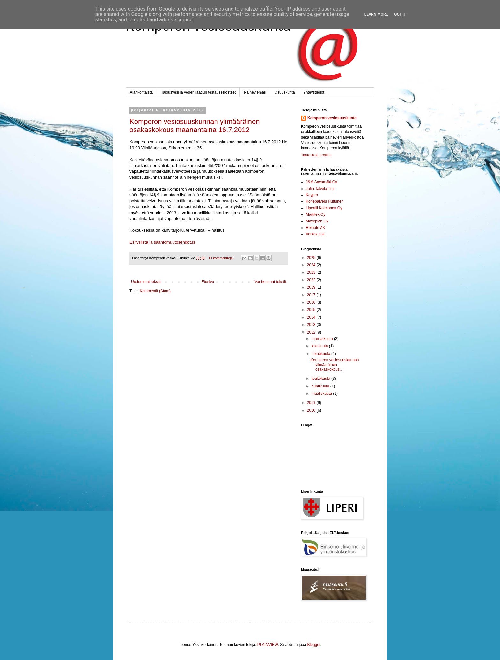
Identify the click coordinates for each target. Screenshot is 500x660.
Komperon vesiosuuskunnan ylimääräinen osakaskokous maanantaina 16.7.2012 (194, 125)
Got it (400, 14)
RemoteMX (315, 227)
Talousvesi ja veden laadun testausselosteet (198, 92)
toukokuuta (321, 378)
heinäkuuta (321, 353)
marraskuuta (323, 338)
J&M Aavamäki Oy (321, 182)
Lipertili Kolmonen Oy (324, 208)
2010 (312, 410)
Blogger (313, 644)
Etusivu (208, 282)
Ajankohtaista (141, 92)
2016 (312, 302)
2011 (312, 403)
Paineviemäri (255, 92)
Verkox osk (315, 234)
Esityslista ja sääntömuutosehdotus (162, 242)
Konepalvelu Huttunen (324, 201)
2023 (312, 272)
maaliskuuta (322, 393)
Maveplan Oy (317, 221)
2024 (312, 265)
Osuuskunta (285, 92)
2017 (312, 295)
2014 (312, 317)
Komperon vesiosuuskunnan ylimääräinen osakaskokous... (335, 364)
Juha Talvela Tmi (320, 188)
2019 (312, 287)
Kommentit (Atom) (155, 291)
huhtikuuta (321, 386)
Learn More (376, 14)
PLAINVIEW (267, 644)
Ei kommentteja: (221, 258)
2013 (312, 324)
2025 (312, 257)
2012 (312, 332)
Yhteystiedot (313, 92)
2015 (312, 309)
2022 (312, 280)
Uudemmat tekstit (146, 282)
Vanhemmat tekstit (270, 282)
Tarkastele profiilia (316, 155)
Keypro (312, 195)
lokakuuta (320, 346)
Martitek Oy (315, 214)
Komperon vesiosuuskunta (332, 118)
